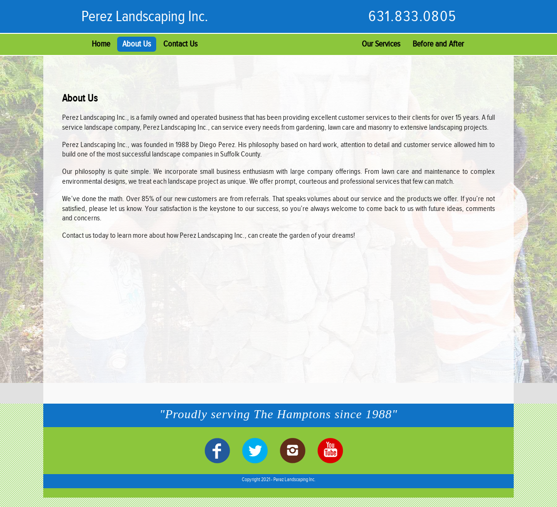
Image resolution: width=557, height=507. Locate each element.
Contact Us (180, 44)
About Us (136, 44)
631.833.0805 (412, 16)
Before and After (438, 44)
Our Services (381, 44)
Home (101, 44)
